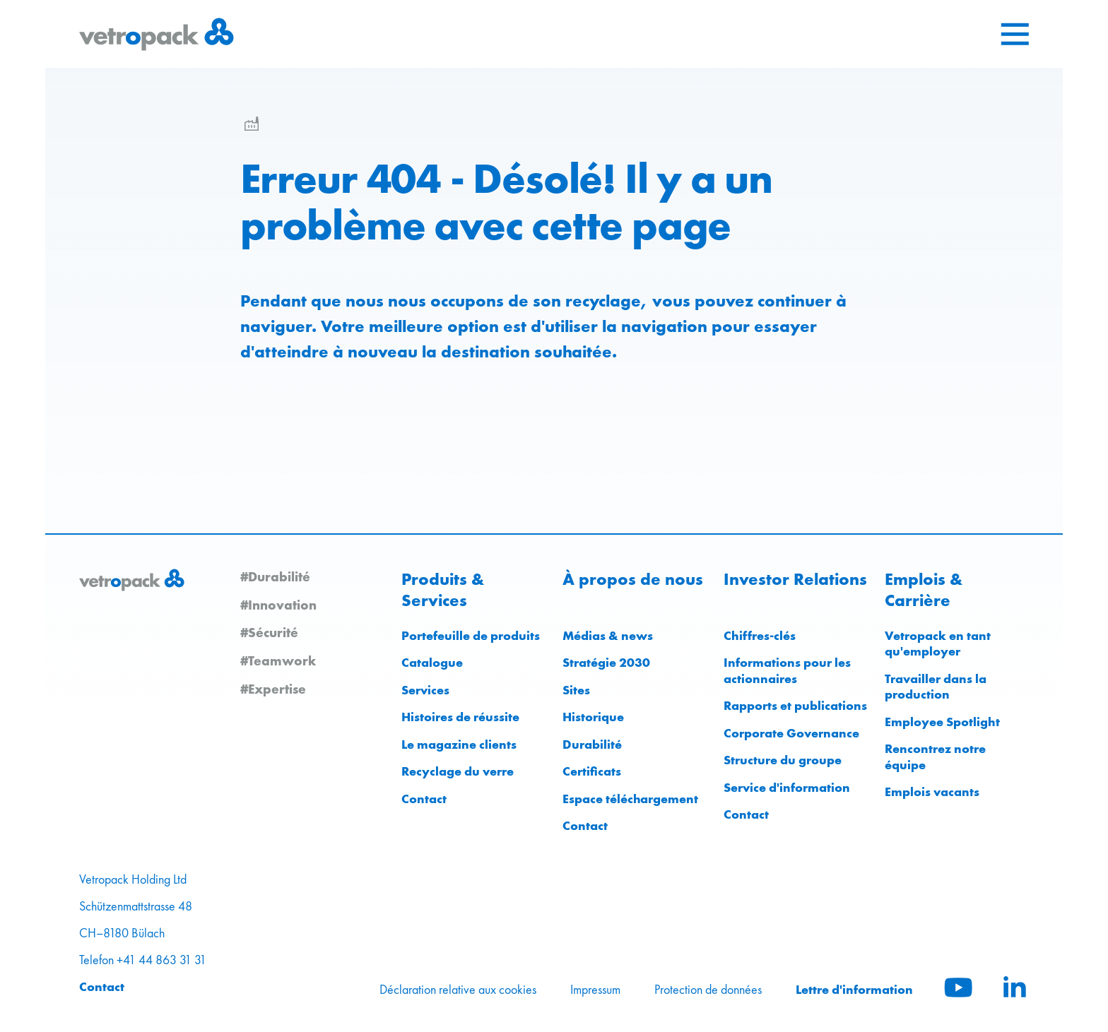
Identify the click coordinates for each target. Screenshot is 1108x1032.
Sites (576, 690)
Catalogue (432, 662)
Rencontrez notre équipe (935, 756)
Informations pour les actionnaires (787, 670)
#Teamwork (278, 660)
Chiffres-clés (760, 635)
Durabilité (592, 744)
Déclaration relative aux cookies (457, 989)
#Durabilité (275, 576)
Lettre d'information (854, 989)
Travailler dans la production (935, 686)
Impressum (595, 989)
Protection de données (708, 989)
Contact (424, 798)
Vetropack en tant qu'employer (938, 643)
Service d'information (787, 787)
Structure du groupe (783, 760)
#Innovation (278, 604)
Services (425, 690)
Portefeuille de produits (470, 635)
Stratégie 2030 (606, 662)
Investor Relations (795, 579)
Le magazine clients (459, 744)
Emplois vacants (932, 791)
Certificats (591, 771)
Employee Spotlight (942, 721)
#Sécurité (269, 632)
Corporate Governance (791, 733)
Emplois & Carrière (923, 590)
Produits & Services (442, 590)
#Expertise (273, 688)
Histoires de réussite (460, 716)
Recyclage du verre (457, 771)
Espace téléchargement (630, 798)
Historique (593, 716)
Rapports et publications (795, 705)
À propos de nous (632, 579)
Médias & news (607, 635)
